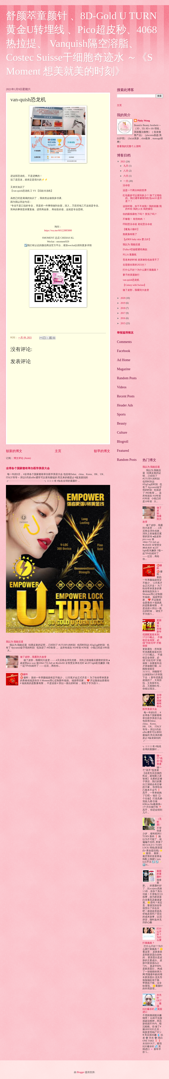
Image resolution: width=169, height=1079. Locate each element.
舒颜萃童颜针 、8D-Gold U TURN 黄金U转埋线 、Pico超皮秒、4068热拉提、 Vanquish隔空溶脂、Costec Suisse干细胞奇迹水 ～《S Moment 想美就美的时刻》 (81, 43)
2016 (123, 318)
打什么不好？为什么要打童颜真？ (141, 270)
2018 (123, 308)
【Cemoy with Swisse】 (134, 285)
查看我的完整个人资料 (129, 146)
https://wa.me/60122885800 (58, 230)
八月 (126, 171)
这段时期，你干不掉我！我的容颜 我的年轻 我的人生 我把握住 (142, 207)
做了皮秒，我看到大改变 (33, 657)
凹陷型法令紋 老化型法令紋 (137, 224)
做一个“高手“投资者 (160, 759)
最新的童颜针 (159, 874)
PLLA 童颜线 (129, 254)
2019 (123, 303)
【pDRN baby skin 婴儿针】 (137, 239)
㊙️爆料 (24, 674)
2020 (123, 298)
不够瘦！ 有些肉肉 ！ (134, 219)
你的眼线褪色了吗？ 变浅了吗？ (140, 214)
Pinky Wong (143, 120)
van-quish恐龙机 (131, 280)
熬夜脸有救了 (130, 234)
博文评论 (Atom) (22, 458)
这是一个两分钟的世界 (135, 190)
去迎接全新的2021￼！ (135, 264)
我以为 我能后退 (14, 641)
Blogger (80, 1072)
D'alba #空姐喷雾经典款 (135, 249)
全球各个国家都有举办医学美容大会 (28, 468)
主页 (58, 451)
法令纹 (126, 185)
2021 (123, 161)
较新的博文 (14, 451)
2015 (123, 323)
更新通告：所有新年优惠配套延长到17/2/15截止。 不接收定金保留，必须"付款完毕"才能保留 (152, 633)
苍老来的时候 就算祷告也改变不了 (141, 259)
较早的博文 (102, 451)
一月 (126, 181)
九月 (126, 166)
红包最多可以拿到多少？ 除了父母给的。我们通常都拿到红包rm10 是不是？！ (142, 198)
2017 (123, 313)
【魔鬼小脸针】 (131, 229)
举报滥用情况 (125, 332)
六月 (126, 176)
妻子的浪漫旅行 (131, 275)
